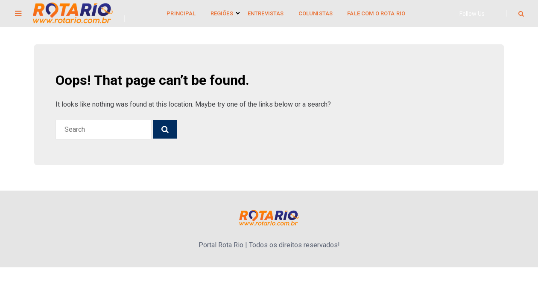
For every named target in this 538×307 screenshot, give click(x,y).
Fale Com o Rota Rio (376, 13)
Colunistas (315, 13)
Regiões (222, 13)
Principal (181, 13)
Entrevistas (266, 13)
